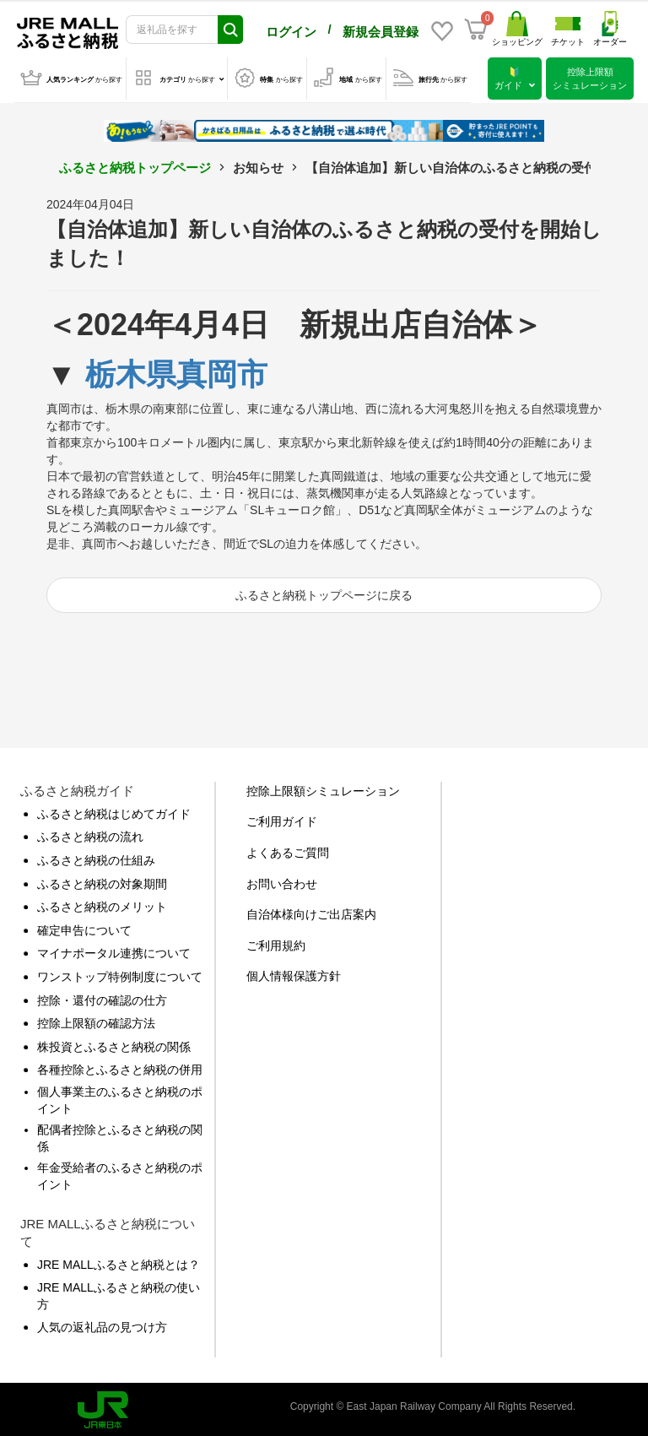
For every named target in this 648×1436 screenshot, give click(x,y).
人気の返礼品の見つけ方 (102, 1323)
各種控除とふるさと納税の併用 (119, 1066)
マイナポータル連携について (114, 949)
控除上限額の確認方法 (96, 1020)
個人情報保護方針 (293, 972)
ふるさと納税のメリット (102, 903)
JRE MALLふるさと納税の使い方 (118, 1292)
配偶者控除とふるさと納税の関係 (119, 1134)
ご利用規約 (275, 942)
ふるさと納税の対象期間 (102, 880)
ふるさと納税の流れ (90, 833)
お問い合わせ (281, 880)
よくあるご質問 (287, 849)
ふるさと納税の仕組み (96, 857)
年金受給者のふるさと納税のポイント (119, 1172)
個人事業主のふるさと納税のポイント (119, 1096)
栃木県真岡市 (176, 371)
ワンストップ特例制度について (119, 973)
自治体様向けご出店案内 (311, 911)
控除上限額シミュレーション (323, 787)
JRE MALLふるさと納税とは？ (118, 1261)
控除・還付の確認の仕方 (102, 997)
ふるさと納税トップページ (135, 164)
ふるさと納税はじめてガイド (114, 810)
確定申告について (84, 927)
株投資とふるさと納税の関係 (114, 1043)
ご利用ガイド (281, 818)
